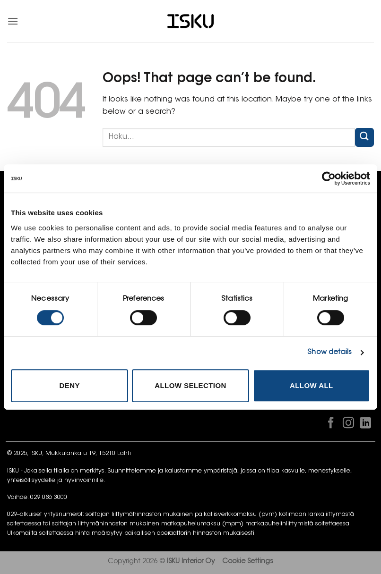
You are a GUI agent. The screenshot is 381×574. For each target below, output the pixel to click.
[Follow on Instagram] (348, 424)
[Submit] (364, 137)
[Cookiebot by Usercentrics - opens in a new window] (328, 178)
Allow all (311, 385)
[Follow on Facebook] (331, 424)
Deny (69, 385)
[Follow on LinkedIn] (365, 424)
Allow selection (190, 385)
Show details (329, 352)
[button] (12, 21)
